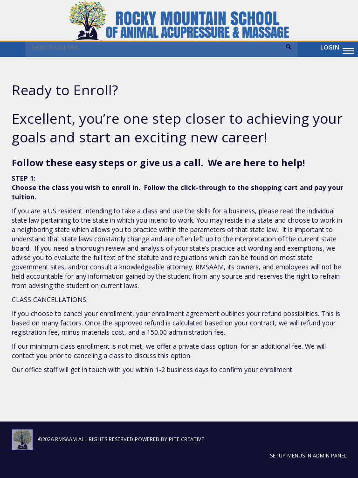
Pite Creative (186, 439)
